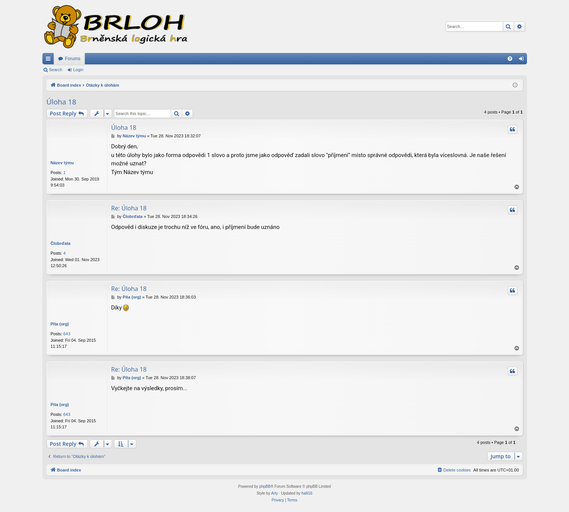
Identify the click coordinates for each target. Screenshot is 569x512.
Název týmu (62, 162)
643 (66, 333)
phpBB (265, 486)
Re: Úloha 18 (129, 208)
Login (78, 69)
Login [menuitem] (523, 60)
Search (55, 69)
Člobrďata (61, 243)
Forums (73, 58)
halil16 (306, 493)
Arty (274, 493)
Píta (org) (60, 324)
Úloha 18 (61, 102)
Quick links (49, 60)
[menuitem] (510, 58)
